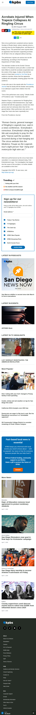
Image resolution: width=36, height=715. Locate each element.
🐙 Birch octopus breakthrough (13, 190)
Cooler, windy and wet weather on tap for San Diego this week (17, 402)
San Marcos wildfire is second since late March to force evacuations (18, 295)
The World (7, 713)
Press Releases (7, 653)
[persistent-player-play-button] (2, 713)
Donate (18, 470)
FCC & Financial (7, 647)
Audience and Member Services (11, 669)
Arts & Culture (5, 535)
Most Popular (8, 369)
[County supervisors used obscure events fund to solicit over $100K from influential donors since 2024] (18, 590)
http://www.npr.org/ (8, 172)
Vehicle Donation (7, 708)
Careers (5, 644)
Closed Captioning (7, 672)
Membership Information (9, 699)
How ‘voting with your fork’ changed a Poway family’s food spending (17, 394)
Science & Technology (8, 568)
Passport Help (6, 683)
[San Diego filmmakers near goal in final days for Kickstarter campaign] (18, 524)
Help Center (6, 686)
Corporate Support (8, 693)
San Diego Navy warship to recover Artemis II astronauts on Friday (16, 571)
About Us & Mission (8, 638)
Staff (4, 658)
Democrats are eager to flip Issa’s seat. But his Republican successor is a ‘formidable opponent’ (18, 415)
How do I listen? (7, 680)
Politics (4, 601)
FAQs (4, 677)
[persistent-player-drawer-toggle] (34, 713)
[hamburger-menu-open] (2, 2)
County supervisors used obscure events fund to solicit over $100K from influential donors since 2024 (18, 606)
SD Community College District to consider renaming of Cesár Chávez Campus (16, 423)
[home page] (15, 2)
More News (7, 477)
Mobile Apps (6, 650)
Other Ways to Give (8, 702)
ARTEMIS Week (7, 328)
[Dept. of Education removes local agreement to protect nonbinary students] (18, 489)
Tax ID (4, 705)
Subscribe (18, 247)
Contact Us (6, 674)
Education (4, 500)
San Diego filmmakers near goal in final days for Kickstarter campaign (16, 538)
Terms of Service (7, 661)
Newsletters (6, 641)
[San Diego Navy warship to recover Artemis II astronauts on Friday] (18, 557)
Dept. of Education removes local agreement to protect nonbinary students (16, 504)
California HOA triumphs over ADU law (15, 408)
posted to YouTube (21, 74)
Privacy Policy (6, 656)
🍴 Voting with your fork (11, 183)
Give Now (30, 2)
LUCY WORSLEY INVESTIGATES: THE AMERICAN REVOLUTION (15, 361)
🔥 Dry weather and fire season (13, 186)
